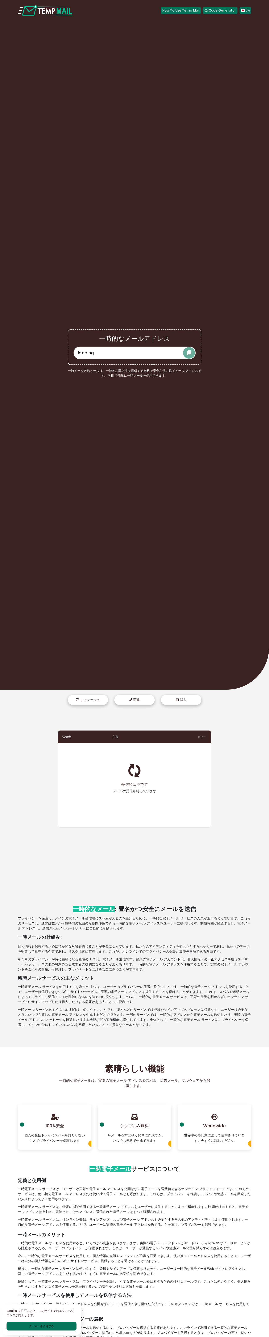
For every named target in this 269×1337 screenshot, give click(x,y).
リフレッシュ (88, 699)
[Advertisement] (134, 860)
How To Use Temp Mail (180, 10)
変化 (134, 699)
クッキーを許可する (41, 1326)
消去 (181, 699)
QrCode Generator (220, 10)
